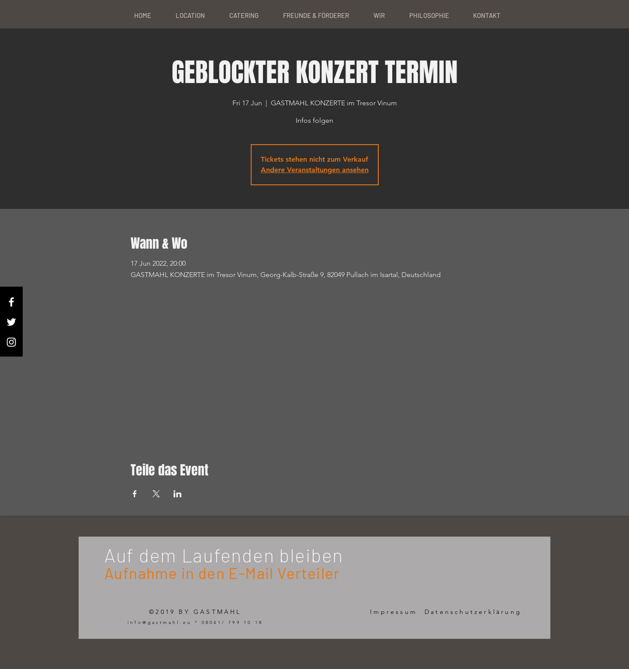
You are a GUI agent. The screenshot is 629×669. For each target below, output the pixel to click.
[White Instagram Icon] (11, 342)
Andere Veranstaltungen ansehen (315, 170)
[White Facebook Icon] (11, 302)
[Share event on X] (156, 493)
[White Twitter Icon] (11, 322)
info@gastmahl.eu (160, 622)
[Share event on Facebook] (135, 493)
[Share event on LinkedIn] (177, 493)
